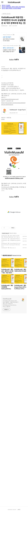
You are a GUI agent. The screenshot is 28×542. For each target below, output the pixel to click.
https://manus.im (7, 34)
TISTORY (14, 509)
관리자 (19, 509)
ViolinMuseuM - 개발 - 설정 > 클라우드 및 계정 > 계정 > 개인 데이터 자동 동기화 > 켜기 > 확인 (10, 236)
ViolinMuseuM (14, 2)
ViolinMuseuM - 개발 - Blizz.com (7, 247)
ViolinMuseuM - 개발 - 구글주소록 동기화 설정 (10, 238)
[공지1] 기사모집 (6, 5)
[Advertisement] (14, 212)
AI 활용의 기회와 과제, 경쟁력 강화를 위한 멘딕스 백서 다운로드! (9, 50)
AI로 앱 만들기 (7, 37)
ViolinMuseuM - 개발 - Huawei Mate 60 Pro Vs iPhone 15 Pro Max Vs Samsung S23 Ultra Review (10, 245)
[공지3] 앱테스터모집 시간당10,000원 (11, 8)
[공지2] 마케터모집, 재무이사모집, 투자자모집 (13, 7)
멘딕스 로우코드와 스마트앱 (9, 48)
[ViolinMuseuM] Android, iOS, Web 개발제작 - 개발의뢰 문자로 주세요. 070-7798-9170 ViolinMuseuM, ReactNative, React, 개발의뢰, (10, 303)
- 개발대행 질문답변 (5, 233)
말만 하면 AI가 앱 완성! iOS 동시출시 (8, 39)
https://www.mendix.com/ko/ (10, 45)
